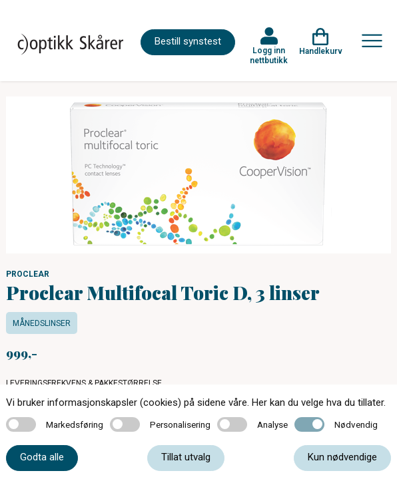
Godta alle (42, 457)
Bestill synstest (188, 41)
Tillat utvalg (185, 457)
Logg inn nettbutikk (268, 55)
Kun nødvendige (342, 457)
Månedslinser (42, 323)
